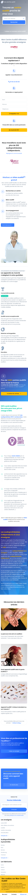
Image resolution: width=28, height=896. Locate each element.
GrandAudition (5, 832)
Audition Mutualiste (6, 830)
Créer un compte (14, 751)
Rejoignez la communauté (14, 153)
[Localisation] (23, 19)
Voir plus (5, 835)
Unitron (3, 870)
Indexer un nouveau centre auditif (15, 31)
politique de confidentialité (17, 815)
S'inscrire (14, 809)
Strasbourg (4, 852)
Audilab (3, 828)
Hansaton (3, 872)
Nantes (3, 845)
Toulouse (3, 855)
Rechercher (14, 22)
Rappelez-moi (14, 113)
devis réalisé (16, 456)
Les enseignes (6, 820)
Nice (2, 847)
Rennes (3, 850)
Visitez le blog (17, 723)
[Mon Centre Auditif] (8, 2)
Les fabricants (6, 862)
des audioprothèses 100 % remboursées (12, 416)
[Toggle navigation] (25, 2)
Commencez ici (7, 225)
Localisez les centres (14, 393)
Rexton (2, 867)
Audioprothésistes (14, 840)
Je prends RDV (14, 130)
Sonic (2, 865)
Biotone (3, 874)
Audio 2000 (4, 823)
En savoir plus (14, 785)
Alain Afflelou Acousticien (7, 825)
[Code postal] (12, 18)
